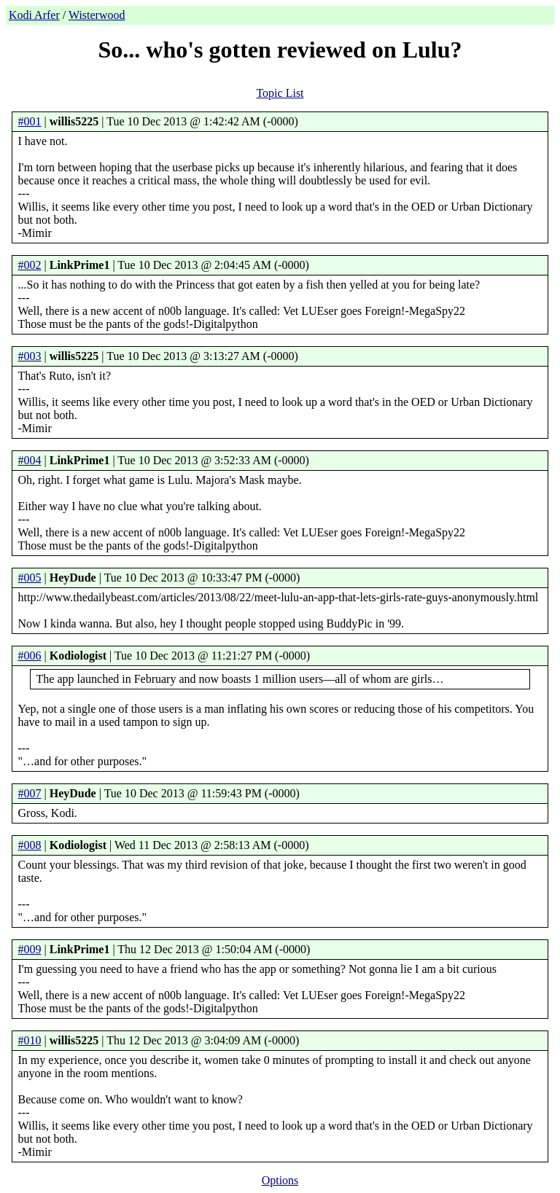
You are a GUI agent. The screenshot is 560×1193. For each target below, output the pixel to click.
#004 (30, 460)
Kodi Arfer (34, 15)
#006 (30, 655)
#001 (30, 121)
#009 (30, 949)
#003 (30, 356)
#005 (30, 577)
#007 (30, 793)
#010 (30, 1040)
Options (280, 1180)
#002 (30, 265)
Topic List (279, 93)
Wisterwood (97, 15)
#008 (30, 845)
